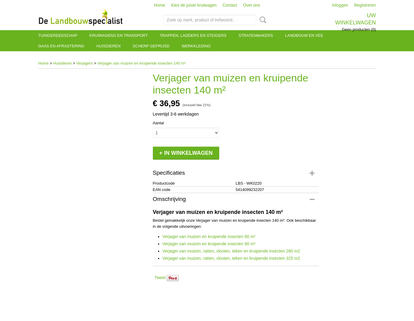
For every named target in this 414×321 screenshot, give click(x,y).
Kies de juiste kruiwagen (193, 5)
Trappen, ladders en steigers (193, 35)
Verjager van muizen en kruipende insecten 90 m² (209, 243)
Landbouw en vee (304, 35)
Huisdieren (108, 46)
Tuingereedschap (57, 35)
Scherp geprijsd (151, 46)
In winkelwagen (188, 153)
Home (159, 5)
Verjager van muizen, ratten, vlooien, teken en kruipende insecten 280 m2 (231, 251)
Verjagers (84, 63)
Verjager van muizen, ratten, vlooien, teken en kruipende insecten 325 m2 (231, 258)
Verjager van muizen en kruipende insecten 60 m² (209, 236)
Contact (230, 5)
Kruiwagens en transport (119, 35)
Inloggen (340, 5)
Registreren (365, 5)
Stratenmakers (256, 35)
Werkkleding (196, 46)
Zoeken (261, 19)
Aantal (158, 123)
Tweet (160, 277)
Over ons (251, 5)
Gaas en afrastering (61, 46)
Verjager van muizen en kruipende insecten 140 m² (141, 63)
